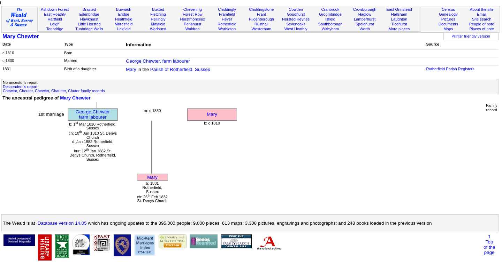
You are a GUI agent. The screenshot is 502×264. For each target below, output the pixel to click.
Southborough (330, 24)
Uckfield (124, 29)
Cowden (296, 9)
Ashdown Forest (55, 9)
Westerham (262, 29)
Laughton (399, 19)
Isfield (330, 19)
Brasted (89, 9)
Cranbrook (330, 9)
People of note (481, 24)
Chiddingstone (261, 9)
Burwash (123, 9)
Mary (131, 69)
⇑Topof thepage (489, 244)
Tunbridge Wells (89, 29)
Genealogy (448, 14)
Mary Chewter (20, 36)
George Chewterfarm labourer (93, 114)
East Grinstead (399, 9)
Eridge (123, 14)
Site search (482, 19)
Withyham (330, 29)
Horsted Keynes (296, 19)
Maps (448, 29)
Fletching (158, 14)
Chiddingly (227, 9)
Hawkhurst (89, 19)
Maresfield (123, 24)
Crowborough (364, 9)
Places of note (481, 29)
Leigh (55, 24)
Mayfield (158, 24)
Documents (448, 24)
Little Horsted (89, 24)
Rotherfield (227, 24)
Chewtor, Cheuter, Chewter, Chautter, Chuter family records (54, 91)
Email (482, 14)
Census (448, 9)
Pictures (448, 19)
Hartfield (54, 19)
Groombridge (330, 14)
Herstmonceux (192, 19)
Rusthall (261, 24)
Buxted (158, 9)
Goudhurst (296, 14)
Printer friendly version (470, 36)
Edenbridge (89, 14)
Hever (227, 19)
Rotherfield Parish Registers (450, 69)
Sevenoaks (295, 24)
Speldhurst (365, 24)
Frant (261, 14)
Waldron (192, 29)
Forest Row (193, 14)
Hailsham (399, 14)
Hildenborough (261, 19)
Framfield (227, 14)
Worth (364, 29)
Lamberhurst (364, 19)
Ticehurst (399, 24)
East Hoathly (55, 14)
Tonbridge (54, 29)
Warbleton (227, 29)
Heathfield (123, 19)
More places (399, 29)
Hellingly (158, 19)
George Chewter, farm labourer (158, 61)
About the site (482, 9)
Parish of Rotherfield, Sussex (180, 69)
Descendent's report (20, 87)
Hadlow (364, 14)
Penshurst (192, 24)
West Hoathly (295, 29)
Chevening (192, 9)
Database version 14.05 (62, 223)
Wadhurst (158, 29)
